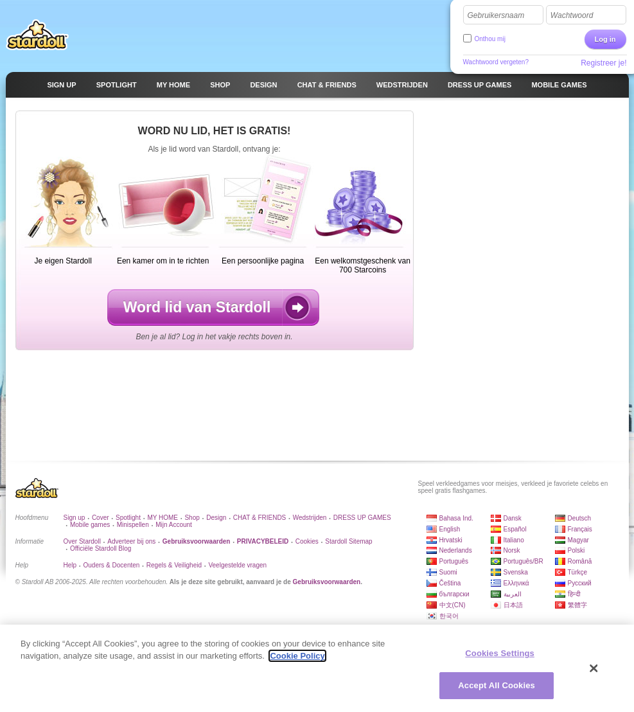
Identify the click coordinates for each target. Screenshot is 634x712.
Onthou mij (490, 38)
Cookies (307, 541)
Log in (605, 39)
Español (515, 529)
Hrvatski (450, 540)
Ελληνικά (516, 583)
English (450, 529)
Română (580, 561)
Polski (576, 550)
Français (580, 529)
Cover (100, 517)
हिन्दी (574, 594)
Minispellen (133, 524)
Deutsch (580, 518)
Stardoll (37, 34)
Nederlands (455, 550)
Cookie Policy (297, 656)
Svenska (516, 572)
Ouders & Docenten (112, 565)
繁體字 (577, 605)
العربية (513, 594)
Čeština (450, 583)
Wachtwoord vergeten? (496, 62)
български (454, 594)
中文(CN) (452, 605)
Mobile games (90, 524)
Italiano (514, 540)
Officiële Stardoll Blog (100, 548)
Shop (191, 517)
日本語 (513, 605)
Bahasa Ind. (456, 518)
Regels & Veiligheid (174, 565)
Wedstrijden (310, 517)
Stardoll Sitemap (348, 541)
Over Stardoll (82, 541)
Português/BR (523, 561)
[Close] (594, 669)
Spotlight (128, 517)
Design (216, 517)
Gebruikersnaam (496, 15)
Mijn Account (173, 524)
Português (454, 561)
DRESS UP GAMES (362, 517)
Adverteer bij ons (131, 541)
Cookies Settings (499, 654)
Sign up (74, 517)
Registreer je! (603, 62)
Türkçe (578, 572)
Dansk (513, 518)
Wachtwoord (571, 15)
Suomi (448, 572)
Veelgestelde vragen (237, 565)
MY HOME (162, 517)
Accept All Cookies (496, 686)
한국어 (449, 615)
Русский (580, 583)
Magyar (578, 540)
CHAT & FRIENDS (259, 517)
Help (70, 565)
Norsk (512, 550)
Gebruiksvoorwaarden (327, 581)
